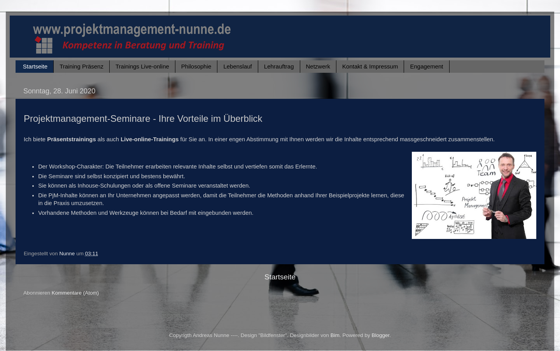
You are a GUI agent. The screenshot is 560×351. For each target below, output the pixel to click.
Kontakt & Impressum (370, 66)
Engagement (426, 66)
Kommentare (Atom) (75, 293)
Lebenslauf (237, 66)
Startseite (35, 66)
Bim (335, 335)
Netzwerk (318, 66)
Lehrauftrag (279, 66)
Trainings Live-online (142, 66)
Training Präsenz (81, 66)
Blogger (381, 335)
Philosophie (196, 66)
